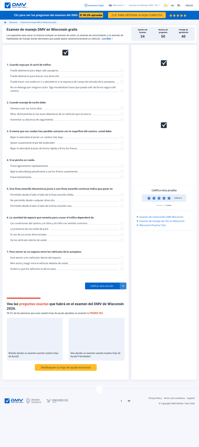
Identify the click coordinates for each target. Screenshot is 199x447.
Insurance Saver (96, 5)
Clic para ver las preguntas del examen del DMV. (58, 15)
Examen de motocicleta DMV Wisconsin (159, 217)
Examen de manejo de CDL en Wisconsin (160, 221)
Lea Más (107, 38)
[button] (105, 286)
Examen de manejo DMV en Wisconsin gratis (38, 23)
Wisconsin (118, 5)
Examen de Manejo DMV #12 (143, 5)
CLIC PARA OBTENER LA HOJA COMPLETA (137, 15)
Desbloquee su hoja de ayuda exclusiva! (66, 367)
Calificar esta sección (101, 286)
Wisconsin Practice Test (151, 225)
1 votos (168, 205)
